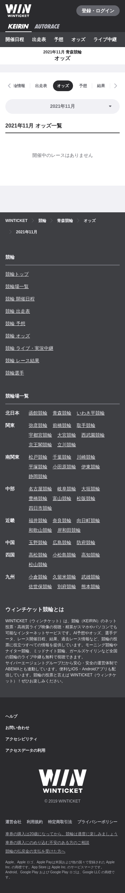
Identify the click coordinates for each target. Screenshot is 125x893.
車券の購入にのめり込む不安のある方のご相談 (47, 842)
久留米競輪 (64, 577)
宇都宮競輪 (40, 435)
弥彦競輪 (38, 425)
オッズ (78, 39)
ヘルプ (11, 716)
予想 (58, 39)
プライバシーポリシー (97, 822)
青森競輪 (62, 413)
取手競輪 (86, 425)
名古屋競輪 (40, 488)
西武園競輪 (93, 435)
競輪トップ (17, 274)
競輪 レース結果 (22, 360)
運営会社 (13, 822)
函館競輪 (38, 413)
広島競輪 (62, 542)
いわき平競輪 (91, 413)
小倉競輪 (38, 577)
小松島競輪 (64, 554)
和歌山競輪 (40, 530)
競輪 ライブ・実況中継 (29, 348)
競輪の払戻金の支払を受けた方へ (35, 851)
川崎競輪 (86, 457)
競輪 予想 (15, 323)
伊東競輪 (90, 466)
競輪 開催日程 (20, 298)
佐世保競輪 (40, 586)
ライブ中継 (105, 39)
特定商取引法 (60, 822)
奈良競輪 (62, 520)
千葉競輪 (62, 457)
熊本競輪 (90, 586)
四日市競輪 (40, 508)
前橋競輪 (62, 425)
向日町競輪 (88, 520)
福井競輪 (38, 520)
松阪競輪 (86, 498)
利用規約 (35, 822)
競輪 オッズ (17, 336)
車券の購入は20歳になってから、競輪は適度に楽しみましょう (61, 834)
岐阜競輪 (66, 488)
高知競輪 (90, 554)
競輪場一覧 (17, 286)
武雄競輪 (90, 577)
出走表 (39, 39)
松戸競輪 (38, 457)
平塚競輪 (38, 466)
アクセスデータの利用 (25, 750)
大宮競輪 (66, 435)
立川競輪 (66, 444)
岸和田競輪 (69, 530)
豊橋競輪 (38, 498)
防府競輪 (86, 542)
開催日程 (14, 39)
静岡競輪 (38, 476)
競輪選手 (14, 373)
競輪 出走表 (17, 311)
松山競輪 (38, 564)
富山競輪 (62, 498)
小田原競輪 (64, 466)
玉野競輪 (38, 542)
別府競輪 (66, 586)
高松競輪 (38, 554)
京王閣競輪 (40, 444)
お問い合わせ (17, 727)
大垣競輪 (90, 488)
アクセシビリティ (21, 739)
